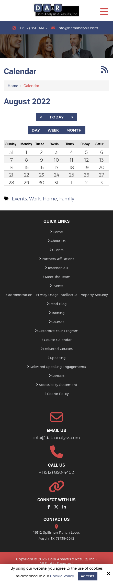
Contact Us (56, 519)
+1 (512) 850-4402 (33, 28)
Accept (87, 576)
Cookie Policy (62, 576)
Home (13, 85)
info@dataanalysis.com (78, 28)
